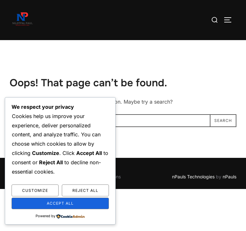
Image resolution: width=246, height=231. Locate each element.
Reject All (85, 190)
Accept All (60, 203)
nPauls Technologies (193, 176)
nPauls (229, 176)
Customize (35, 190)
